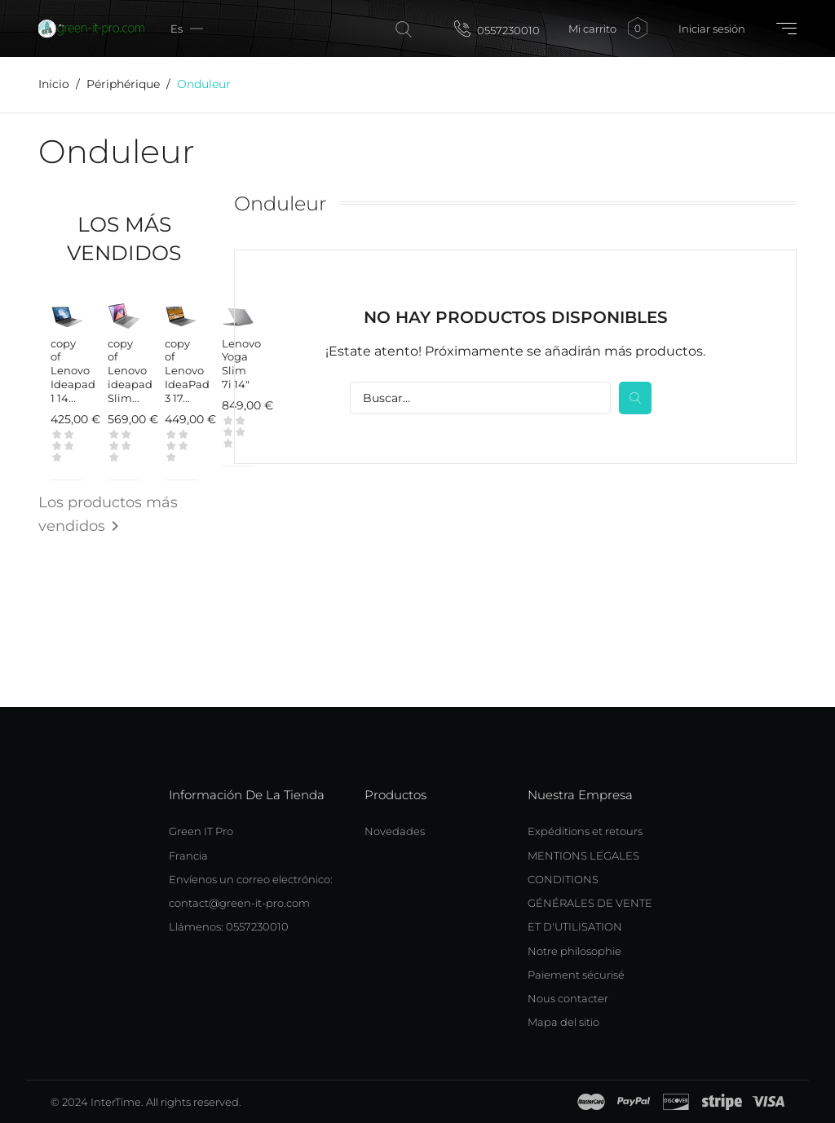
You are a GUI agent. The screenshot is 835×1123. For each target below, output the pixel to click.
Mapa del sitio (563, 1021)
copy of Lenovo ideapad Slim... (130, 371)
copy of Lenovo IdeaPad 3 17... (187, 371)
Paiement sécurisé (576, 974)
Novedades (394, 831)
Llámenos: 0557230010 (229, 926)
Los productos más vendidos (108, 517)
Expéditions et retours (585, 831)
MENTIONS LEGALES (583, 855)
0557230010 (497, 28)
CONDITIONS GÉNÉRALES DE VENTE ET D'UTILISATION (590, 903)
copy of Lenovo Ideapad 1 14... (73, 371)
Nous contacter (568, 998)
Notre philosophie (574, 950)
